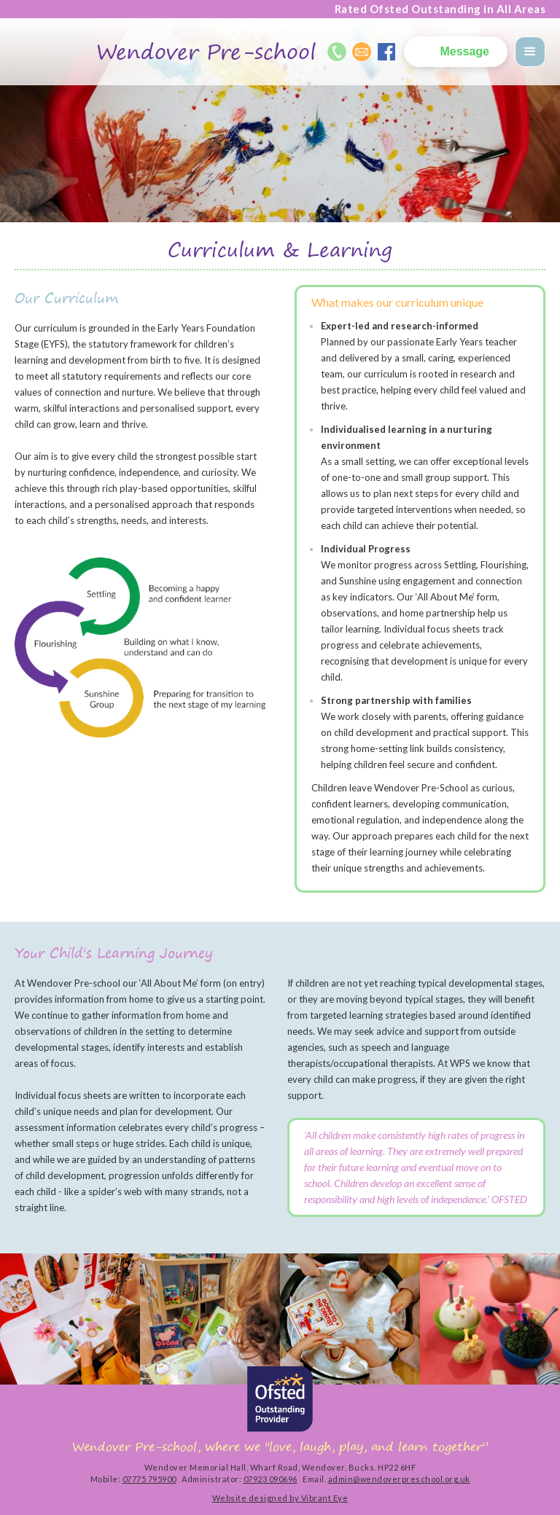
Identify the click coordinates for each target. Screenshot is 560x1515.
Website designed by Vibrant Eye (280, 1498)
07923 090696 (271, 1479)
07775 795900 (149, 1479)
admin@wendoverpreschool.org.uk (399, 1479)
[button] (530, 51)
